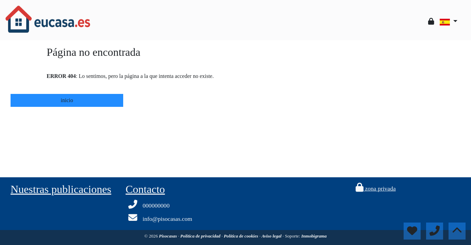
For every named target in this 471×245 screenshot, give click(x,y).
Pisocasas (168, 236)
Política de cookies (241, 236)
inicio (67, 100)
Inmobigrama (314, 236)
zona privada (376, 188)
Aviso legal (272, 236)
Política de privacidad (201, 236)
